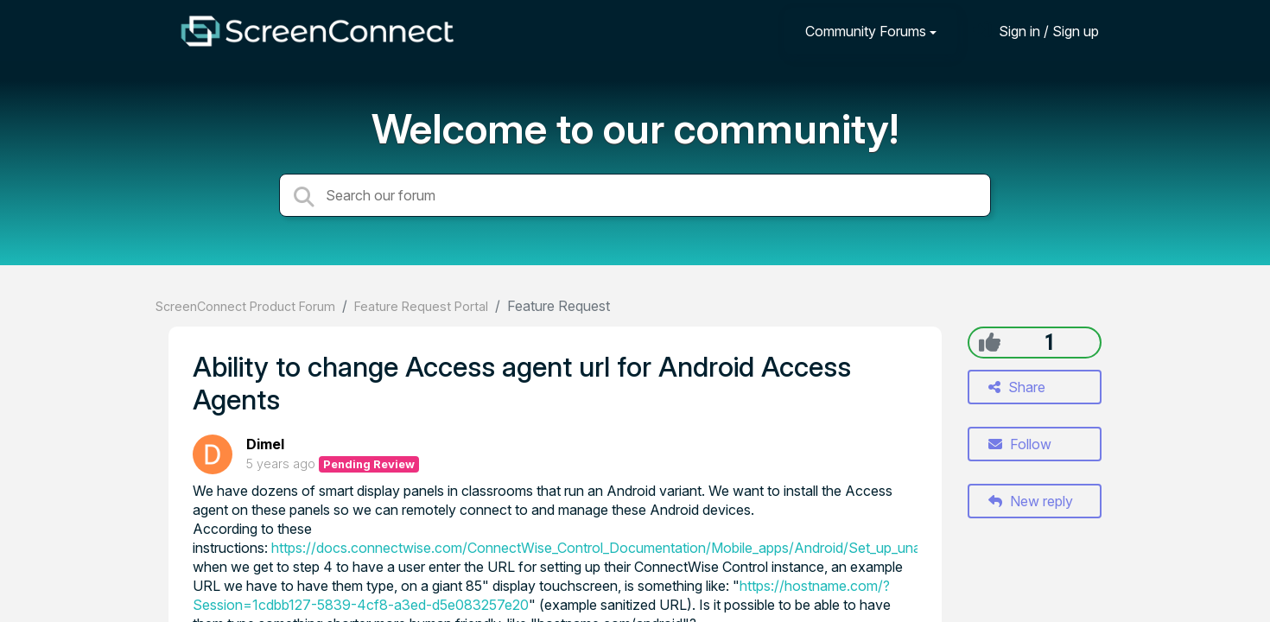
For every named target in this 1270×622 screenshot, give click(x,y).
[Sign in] (1036, 30)
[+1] (989, 342)
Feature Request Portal (421, 306)
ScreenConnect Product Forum (245, 306)
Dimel (265, 444)
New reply (1030, 501)
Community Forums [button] (865, 31)
